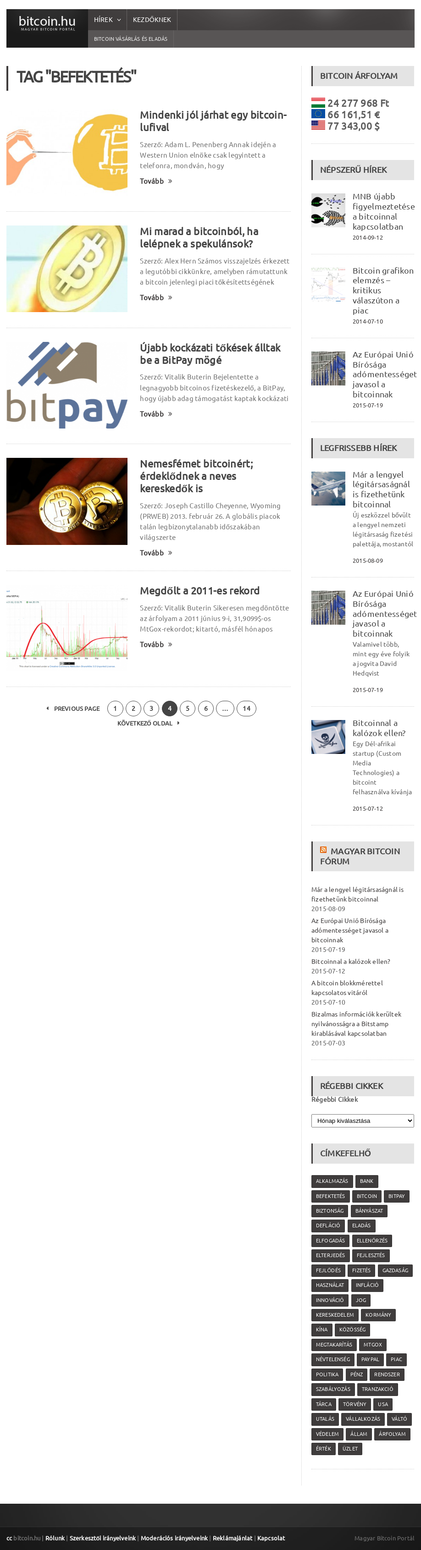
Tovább (156, 181)
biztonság (330, 1211)
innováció (330, 1300)
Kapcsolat (271, 1538)
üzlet (350, 1448)
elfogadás (330, 1240)
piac (396, 1359)
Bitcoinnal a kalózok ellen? (379, 727)
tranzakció (377, 1389)
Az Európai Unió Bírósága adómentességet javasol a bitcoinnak (385, 374)
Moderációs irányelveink (174, 1538)
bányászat (369, 1211)
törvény (354, 1404)
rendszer (386, 1374)
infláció (367, 1285)
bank (367, 1181)
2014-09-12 (368, 237)
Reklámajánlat (233, 1538)
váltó (399, 1419)
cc (9, 1538)
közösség (352, 1329)
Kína (322, 1329)
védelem (327, 1434)
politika (327, 1374)
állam (358, 1434)
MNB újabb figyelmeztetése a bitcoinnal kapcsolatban (384, 211)
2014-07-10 (368, 321)
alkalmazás (332, 1181)
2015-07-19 (368, 405)
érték (323, 1448)
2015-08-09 (368, 560)
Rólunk (55, 1538)
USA (383, 1404)
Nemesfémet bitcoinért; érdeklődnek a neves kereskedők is (196, 476)
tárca (324, 1404)
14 (246, 708)
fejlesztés (371, 1255)
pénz (356, 1374)
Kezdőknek (152, 19)
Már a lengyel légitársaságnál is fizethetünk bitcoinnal (381, 489)
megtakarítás (334, 1344)
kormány (378, 1315)
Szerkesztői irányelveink (103, 1538)
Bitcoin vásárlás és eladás (130, 39)
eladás (361, 1225)
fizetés (361, 1270)
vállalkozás (363, 1419)
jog (361, 1300)
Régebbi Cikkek (334, 1099)
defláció (328, 1225)
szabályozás (333, 1389)
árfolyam (392, 1434)
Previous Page (73, 708)
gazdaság (395, 1270)
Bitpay (396, 1196)
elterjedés (330, 1255)
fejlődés (328, 1270)
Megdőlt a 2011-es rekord (200, 590)
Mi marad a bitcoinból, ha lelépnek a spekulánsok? (199, 237)
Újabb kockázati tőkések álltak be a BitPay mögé (210, 354)
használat (330, 1285)
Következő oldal (148, 723)
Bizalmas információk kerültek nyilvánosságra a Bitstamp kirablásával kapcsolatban (356, 1024)
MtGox (373, 1344)
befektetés (330, 1196)
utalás (325, 1419)
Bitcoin (367, 1196)
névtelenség (333, 1359)
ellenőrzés (372, 1240)
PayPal (370, 1359)
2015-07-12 (368, 808)
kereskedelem (335, 1315)
